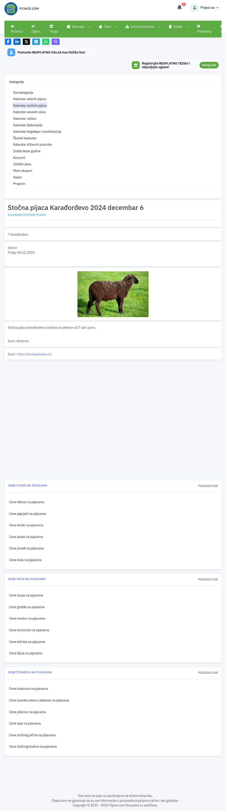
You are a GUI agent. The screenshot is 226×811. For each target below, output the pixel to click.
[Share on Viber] (56, 42)
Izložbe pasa (22, 164)
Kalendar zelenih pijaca (29, 99)
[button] (78, 27)
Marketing (204, 29)
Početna (17, 29)
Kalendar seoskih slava (29, 112)
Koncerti (19, 158)
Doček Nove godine (27, 151)
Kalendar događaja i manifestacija (37, 131)
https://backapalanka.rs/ (34, 354)
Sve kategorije (23, 92)
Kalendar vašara (24, 118)
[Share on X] (26, 42)
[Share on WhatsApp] (45, 42)
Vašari (17, 177)
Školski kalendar (25, 138)
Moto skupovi (22, 171)
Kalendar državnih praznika (32, 144)
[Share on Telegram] (36, 42)
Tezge (54, 29)
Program (19, 184)
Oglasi (36, 29)
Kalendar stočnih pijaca (29, 105)
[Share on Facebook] (8, 42)
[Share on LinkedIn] (17, 42)
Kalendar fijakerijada (27, 125)
